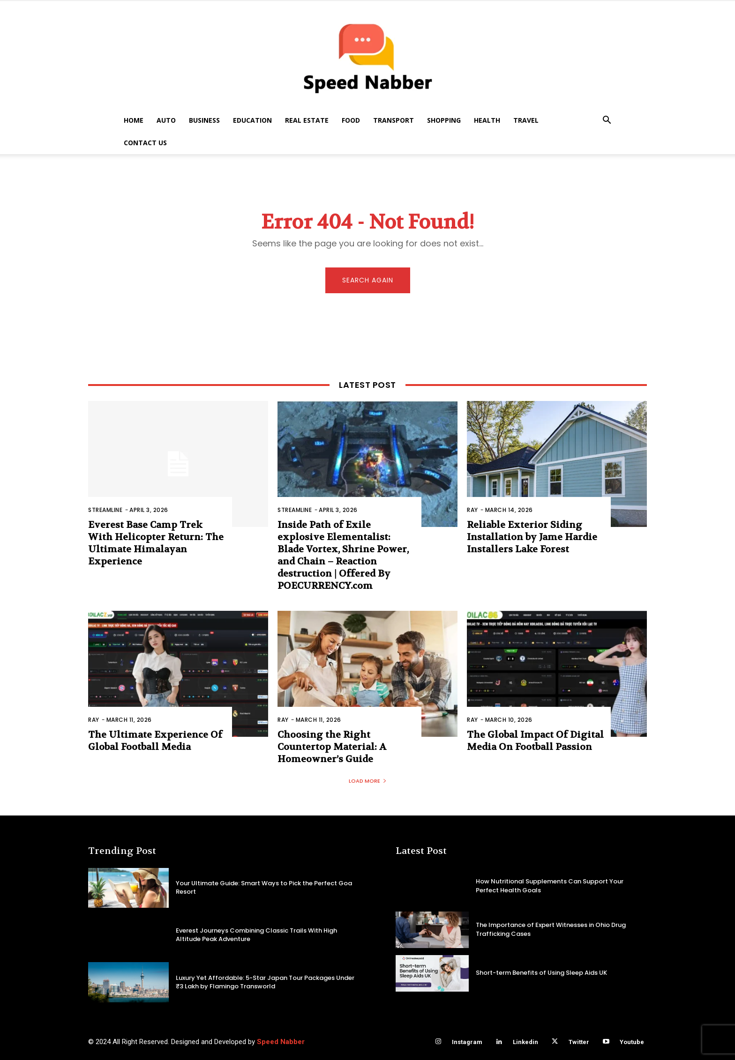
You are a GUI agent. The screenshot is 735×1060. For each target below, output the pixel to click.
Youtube (632, 1041)
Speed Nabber (281, 1042)
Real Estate (307, 120)
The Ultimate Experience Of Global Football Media (155, 741)
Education (252, 120)
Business (204, 120)
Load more (368, 781)
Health (487, 120)
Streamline (105, 510)
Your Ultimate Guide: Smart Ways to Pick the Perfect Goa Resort (264, 887)
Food (351, 120)
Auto (166, 120)
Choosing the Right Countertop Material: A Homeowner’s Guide (332, 747)
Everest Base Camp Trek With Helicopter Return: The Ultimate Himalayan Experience (156, 543)
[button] (606, 121)
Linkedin (525, 1041)
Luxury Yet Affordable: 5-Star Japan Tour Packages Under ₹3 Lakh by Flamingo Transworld (265, 982)
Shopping (444, 120)
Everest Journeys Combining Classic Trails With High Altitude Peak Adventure (256, 934)
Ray (472, 510)
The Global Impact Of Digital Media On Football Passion (535, 741)
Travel (526, 120)
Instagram (467, 1041)
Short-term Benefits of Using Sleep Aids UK (541, 972)
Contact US (145, 142)
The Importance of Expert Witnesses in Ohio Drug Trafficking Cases (551, 929)
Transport (393, 120)
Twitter (579, 1041)
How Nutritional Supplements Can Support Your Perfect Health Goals (549, 885)
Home (133, 120)
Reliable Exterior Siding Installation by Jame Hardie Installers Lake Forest (532, 537)
